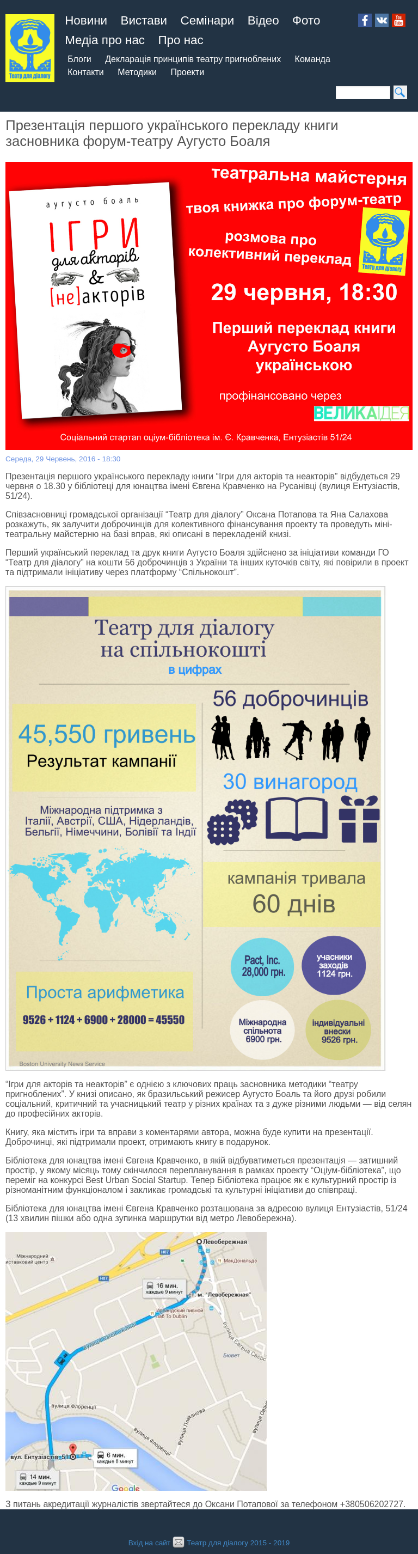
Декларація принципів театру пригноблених (193, 59)
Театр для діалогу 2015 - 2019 (230, 1543)
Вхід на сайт (149, 1543)
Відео (263, 20)
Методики (137, 72)
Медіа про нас (105, 40)
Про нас (180, 40)
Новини (86, 20)
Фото (306, 20)
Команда (312, 59)
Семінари (208, 20)
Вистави (144, 20)
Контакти (85, 72)
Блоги (79, 59)
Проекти (187, 72)
